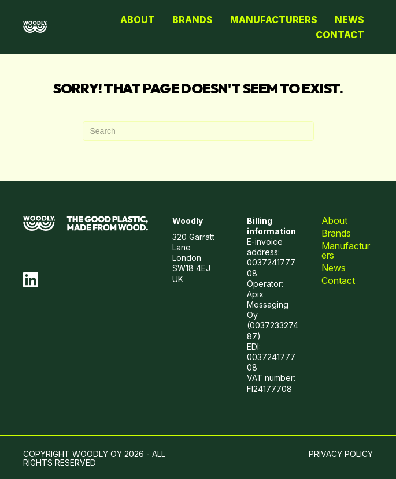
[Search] (198, 131)
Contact (340, 34)
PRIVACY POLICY (341, 454)
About (137, 19)
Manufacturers (273, 19)
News (349, 19)
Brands (192, 19)
